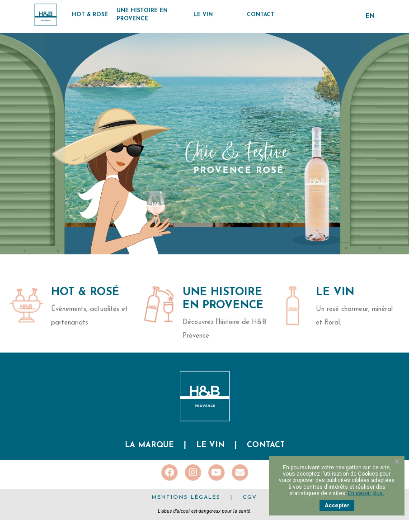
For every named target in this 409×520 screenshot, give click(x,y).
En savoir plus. (366, 493)
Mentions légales (186, 497)
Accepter (336, 505)
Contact (266, 445)
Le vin (210, 445)
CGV (250, 497)
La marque (149, 445)
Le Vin (335, 292)
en (370, 16)
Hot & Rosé (85, 292)
